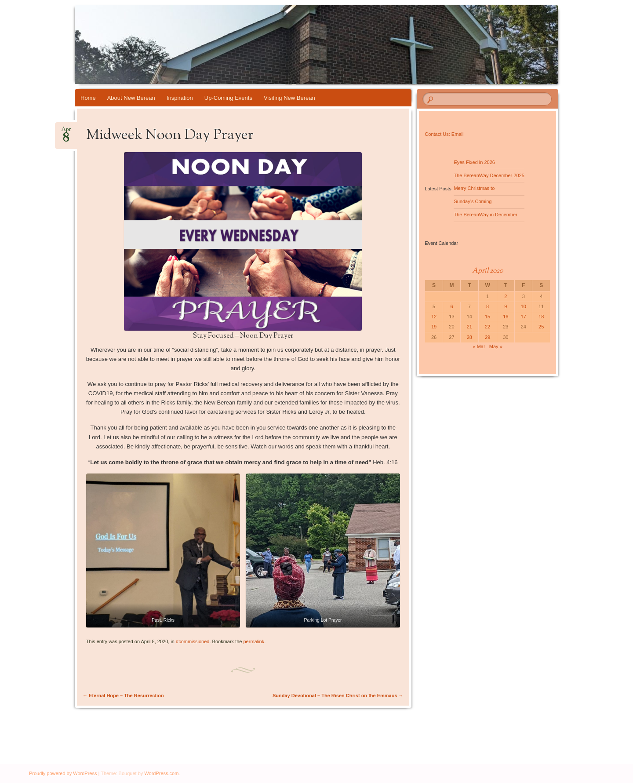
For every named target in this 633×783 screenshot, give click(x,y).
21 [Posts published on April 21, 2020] (469, 326)
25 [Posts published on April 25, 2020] (541, 326)
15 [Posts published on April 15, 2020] (487, 316)
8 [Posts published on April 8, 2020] (487, 306)
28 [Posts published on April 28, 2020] (469, 337)
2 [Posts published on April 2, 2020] (505, 296)
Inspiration (180, 98)
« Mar (479, 346)
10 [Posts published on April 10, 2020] (523, 306)
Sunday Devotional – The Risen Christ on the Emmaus (338, 695)
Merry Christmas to (474, 188)
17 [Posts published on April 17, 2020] (523, 316)
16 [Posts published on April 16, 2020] (505, 316)
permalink (254, 641)
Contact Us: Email (444, 134)
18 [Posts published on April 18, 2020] (541, 316)
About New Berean (131, 98)
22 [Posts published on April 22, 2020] (487, 326)
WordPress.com (161, 773)
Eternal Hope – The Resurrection (123, 695)
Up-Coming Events (228, 98)
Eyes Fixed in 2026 (474, 162)
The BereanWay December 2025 (489, 175)
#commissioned (192, 641)
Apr (66, 132)
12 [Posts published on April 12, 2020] (434, 316)
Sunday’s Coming (472, 201)
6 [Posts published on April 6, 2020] (451, 306)
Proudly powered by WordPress (63, 773)
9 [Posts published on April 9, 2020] (505, 306)
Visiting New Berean (289, 98)
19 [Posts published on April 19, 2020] (434, 326)
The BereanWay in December (485, 214)
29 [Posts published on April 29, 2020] (487, 337)
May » (495, 346)
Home (88, 98)
